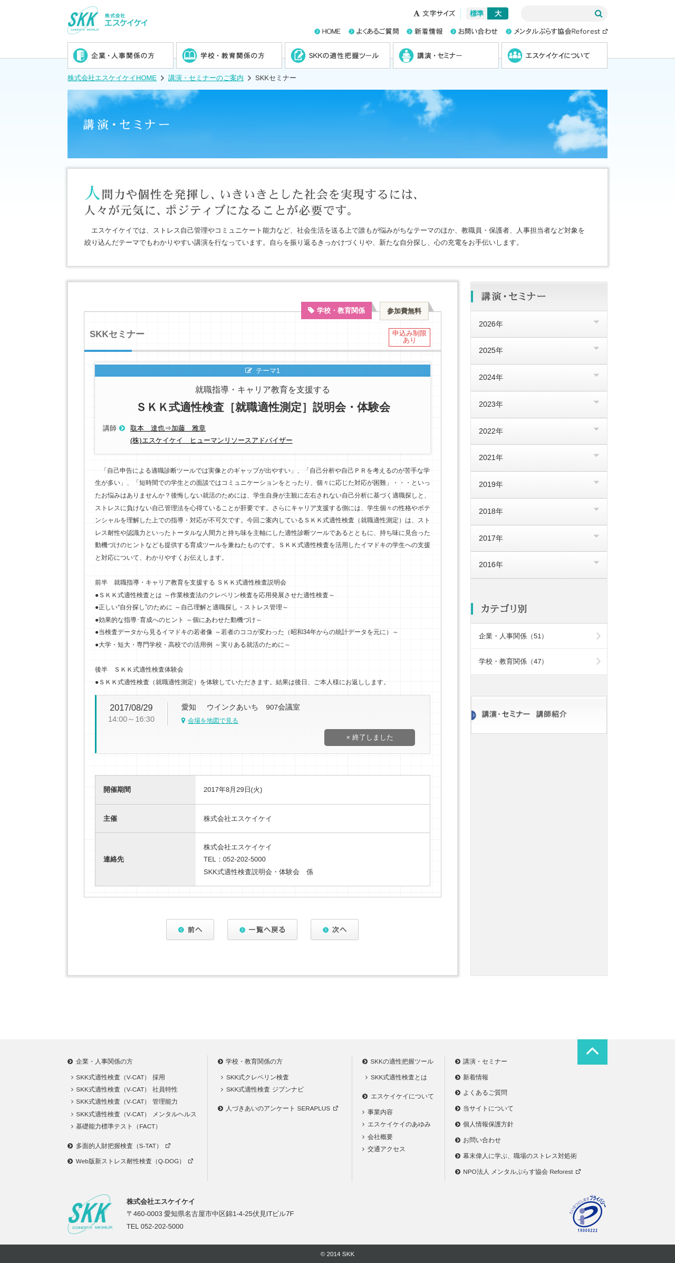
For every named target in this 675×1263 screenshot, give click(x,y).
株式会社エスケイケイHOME (112, 78)
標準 (477, 13)
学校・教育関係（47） (540, 661)
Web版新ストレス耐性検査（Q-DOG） (132, 1160)
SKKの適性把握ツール (338, 55)
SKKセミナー (117, 334)
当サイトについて (484, 1108)
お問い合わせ (478, 1139)
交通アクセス (384, 1148)
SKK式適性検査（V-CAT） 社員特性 (124, 1089)
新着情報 (472, 1077)
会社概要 (377, 1136)
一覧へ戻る (262, 929)
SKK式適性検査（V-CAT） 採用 (118, 1077)
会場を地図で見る (213, 720)
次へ (335, 929)
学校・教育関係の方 (229, 55)
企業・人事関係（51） (540, 636)
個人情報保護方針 (484, 1124)
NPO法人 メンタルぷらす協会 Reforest (519, 1171)
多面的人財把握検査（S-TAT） (120, 1145)
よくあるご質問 (481, 1092)
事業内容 (377, 1111)
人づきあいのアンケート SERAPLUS (279, 1108)
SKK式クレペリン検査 (255, 1077)
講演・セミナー (446, 55)
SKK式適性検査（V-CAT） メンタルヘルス (134, 1114)
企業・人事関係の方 (120, 55)
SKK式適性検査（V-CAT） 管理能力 (124, 1101)
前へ (190, 929)
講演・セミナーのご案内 (206, 78)
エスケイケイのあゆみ (396, 1124)
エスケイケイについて (555, 55)
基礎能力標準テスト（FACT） (116, 1126)
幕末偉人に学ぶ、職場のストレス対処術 (516, 1155)
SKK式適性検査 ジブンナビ (262, 1089)
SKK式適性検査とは (396, 1077)
